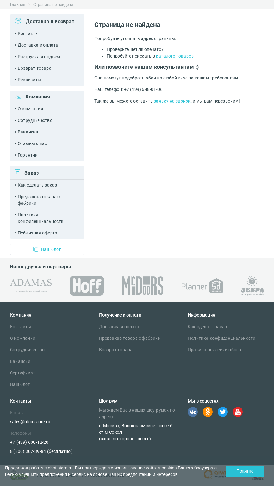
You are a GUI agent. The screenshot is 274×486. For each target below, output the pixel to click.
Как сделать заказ (37, 185)
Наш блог (47, 249)
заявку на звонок (172, 100)
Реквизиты (29, 79)
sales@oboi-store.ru (30, 421)
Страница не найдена (53, 5)
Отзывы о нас (32, 143)
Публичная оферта (37, 232)
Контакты (28, 33)
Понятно (244, 470)
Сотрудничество (35, 120)
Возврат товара (35, 68)
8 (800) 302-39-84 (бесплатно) (41, 451)
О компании (30, 108)
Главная (17, 5)
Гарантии (28, 155)
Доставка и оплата (38, 45)
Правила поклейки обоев (214, 349)
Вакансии (28, 131)
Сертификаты (24, 372)
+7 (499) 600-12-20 (29, 442)
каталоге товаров (175, 55)
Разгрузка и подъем (39, 56)
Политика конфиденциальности (41, 218)
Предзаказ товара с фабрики (39, 200)
